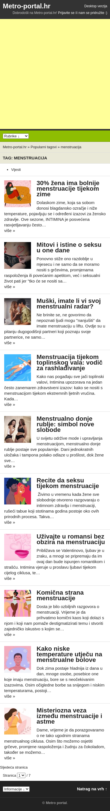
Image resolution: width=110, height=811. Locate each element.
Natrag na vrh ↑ (92, 788)
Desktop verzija (95, 6)
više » (9, 230)
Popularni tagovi (44, 147)
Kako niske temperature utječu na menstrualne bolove (69, 654)
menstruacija (71, 147)
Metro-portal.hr (27, 6)
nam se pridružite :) (92, 13)
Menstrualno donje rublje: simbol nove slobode (65, 424)
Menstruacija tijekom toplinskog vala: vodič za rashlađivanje (69, 362)
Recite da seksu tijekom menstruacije (68, 483)
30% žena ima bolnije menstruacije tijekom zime (68, 189)
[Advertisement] (55, 74)
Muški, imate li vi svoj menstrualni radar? (69, 303)
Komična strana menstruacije (60, 595)
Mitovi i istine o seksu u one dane (69, 247)
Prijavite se (66, 13)
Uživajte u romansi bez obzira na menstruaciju (71, 539)
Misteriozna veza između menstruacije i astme (69, 716)
